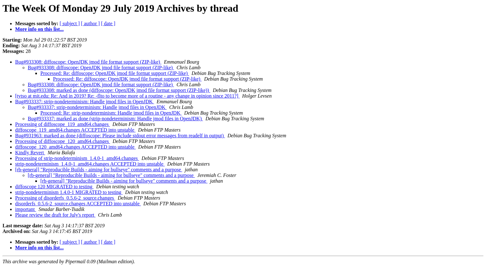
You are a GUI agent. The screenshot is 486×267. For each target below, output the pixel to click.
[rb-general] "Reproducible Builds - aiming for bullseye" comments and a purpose (98, 169)
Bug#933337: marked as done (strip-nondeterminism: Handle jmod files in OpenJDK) (115, 118)
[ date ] (108, 23)
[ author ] (90, 23)
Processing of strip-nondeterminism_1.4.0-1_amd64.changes (77, 158)
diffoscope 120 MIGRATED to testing (54, 186)
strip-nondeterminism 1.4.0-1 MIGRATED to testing (69, 192)
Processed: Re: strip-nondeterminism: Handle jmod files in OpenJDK (111, 113)
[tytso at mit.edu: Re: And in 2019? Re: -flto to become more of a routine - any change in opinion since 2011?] (127, 96)
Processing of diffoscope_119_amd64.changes (62, 124)
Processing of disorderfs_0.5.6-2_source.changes (65, 198)
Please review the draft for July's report (55, 215)
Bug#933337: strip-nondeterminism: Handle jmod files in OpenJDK (84, 101)
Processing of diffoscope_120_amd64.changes (62, 141)
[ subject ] (70, 23)
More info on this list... (39, 29)
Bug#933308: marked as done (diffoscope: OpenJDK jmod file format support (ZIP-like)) (119, 90)
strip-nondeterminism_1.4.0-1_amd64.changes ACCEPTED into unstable (90, 164)
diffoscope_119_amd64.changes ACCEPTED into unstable (75, 130)
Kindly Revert (30, 152)
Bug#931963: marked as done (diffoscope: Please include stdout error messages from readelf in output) (120, 135)
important (25, 209)
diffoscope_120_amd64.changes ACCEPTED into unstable (75, 147)
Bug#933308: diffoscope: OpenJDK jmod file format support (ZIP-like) (88, 62)
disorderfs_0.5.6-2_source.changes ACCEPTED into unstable (78, 203)
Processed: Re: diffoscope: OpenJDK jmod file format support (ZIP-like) (114, 73)
